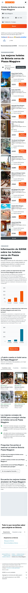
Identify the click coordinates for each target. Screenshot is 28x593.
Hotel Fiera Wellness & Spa (17, 122)
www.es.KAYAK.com (6, 554)
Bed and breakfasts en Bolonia (11, 543)
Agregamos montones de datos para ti (14, 575)
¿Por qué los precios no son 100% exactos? (14, 577)
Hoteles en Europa (20, 554)
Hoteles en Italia (7, 555)
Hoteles (13, 554)
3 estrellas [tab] (15, 368)
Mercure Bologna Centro (18, 173)
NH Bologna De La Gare (18, 189)
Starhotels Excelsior (17, 156)
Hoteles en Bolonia (6, 556)
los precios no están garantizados (13, 567)
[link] (14, 349)
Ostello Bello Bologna (17, 206)
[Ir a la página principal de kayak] (9, 2)
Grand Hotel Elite (16, 222)
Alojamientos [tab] (6, 532)
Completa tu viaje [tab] (16, 532)
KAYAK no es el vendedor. (14, 572)
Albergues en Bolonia (9, 541)
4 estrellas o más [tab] (6, 368)
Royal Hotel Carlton (16, 73)
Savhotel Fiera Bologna (17, 105)
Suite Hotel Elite (15, 90)
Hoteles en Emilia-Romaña (17, 555)
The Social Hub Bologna (18, 140)
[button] (2, 2)
